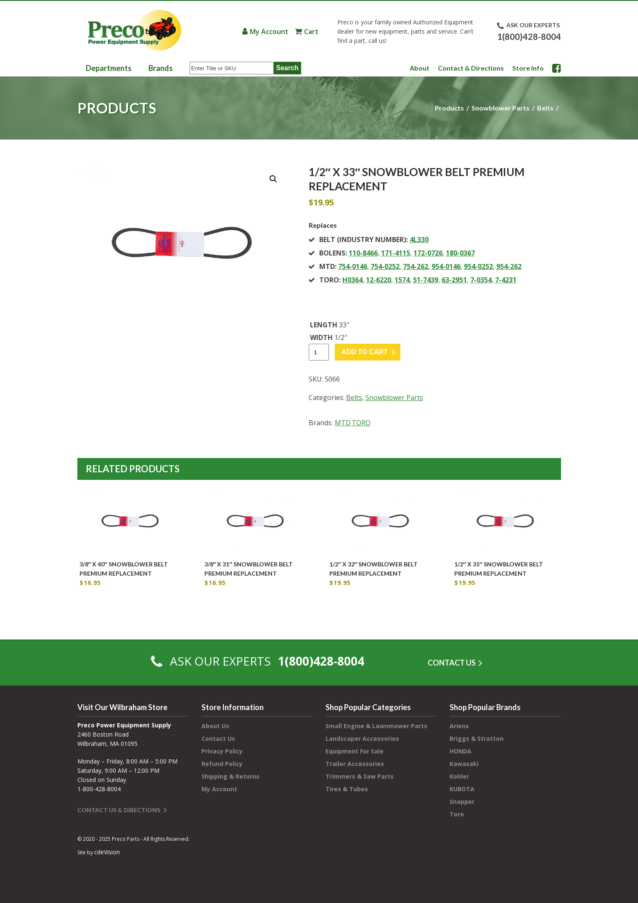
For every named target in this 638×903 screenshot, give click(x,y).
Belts (545, 108)
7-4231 (505, 279)
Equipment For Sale (355, 751)
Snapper (462, 802)
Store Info (528, 68)
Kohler (459, 776)
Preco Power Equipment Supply (134, 30)
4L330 (419, 239)
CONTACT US (452, 662)
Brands (160, 68)
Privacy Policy (222, 751)
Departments (109, 68)
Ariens (459, 726)
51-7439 (425, 279)
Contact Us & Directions (118, 809)
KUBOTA (462, 789)
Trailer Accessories (355, 764)
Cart (311, 31)
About (419, 68)
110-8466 (363, 253)
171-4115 (395, 253)
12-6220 (378, 279)
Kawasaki (464, 764)
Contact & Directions (471, 68)
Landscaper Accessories (362, 738)
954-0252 (478, 266)
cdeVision (107, 852)
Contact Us (218, 738)
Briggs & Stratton (476, 738)
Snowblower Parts (500, 108)
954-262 (509, 266)
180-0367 (460, 253)
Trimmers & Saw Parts (360, 776)
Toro (457, 814)
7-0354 (481, 279)
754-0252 (385, 266)
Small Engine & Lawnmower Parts (376, 726)
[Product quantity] (319, 352)
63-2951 (454, 279)
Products (449, 108)
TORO (361, 422)
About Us (215, 726)
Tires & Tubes (347, 789)
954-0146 (446, 266)
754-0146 (352, 266)
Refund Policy (222, 764)
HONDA (460, 751)
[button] (273, 179)
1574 (402, 279)
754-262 (415, 266)
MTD (343, 422)
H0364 (352, 279)
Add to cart (365, 351)
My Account (269, 31)
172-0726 (427, 253)
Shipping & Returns (230, 776)
